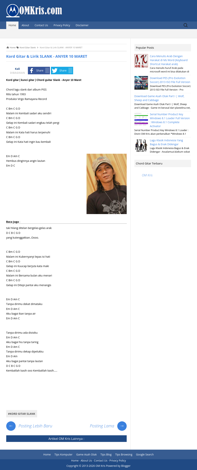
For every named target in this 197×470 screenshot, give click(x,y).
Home (12, 25)
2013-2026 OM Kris (93, 466)
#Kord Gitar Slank (21, 413)
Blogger (126, 466)
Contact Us (41, 25)
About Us (86, 460)
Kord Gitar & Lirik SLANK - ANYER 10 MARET (46, 56)
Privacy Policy (62, 25)
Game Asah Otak (86, 454)
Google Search (145, 454)
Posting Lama (108, 426)
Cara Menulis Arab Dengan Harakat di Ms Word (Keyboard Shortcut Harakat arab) (169, 60)
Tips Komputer (63, 454)
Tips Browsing (123, 454)
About (25, 25)
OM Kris (64, 438)
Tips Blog (106, 454)
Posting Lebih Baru (29, 426)
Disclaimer (82, 25)
